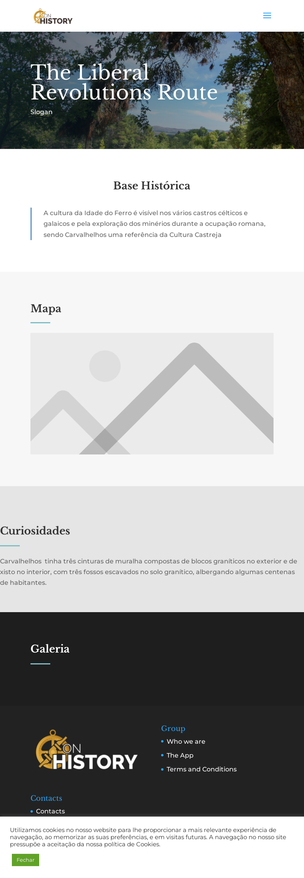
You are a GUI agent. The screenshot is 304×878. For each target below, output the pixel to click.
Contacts (50, 811)
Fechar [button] (25, 860)
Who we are (186, 741)
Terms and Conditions (202, 769)
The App (180, 755)
